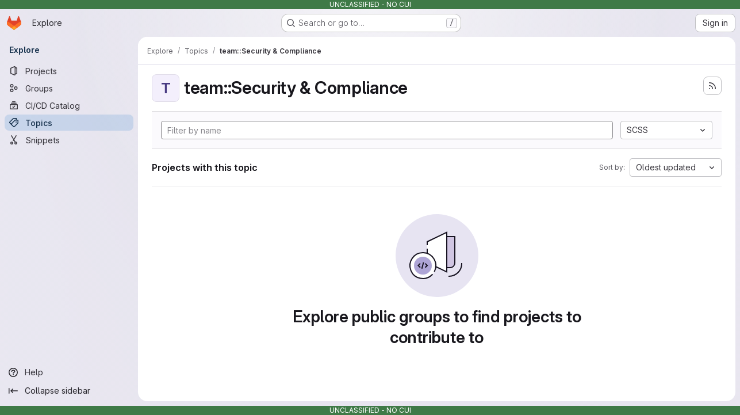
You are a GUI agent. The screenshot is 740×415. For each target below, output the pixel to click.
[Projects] (69, 71)
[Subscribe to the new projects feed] (712, 86)
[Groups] (69, 88)
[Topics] (69, 123)
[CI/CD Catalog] (69, 105)
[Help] (69, 372)
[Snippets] (69, 140)
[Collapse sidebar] (69, 391)
